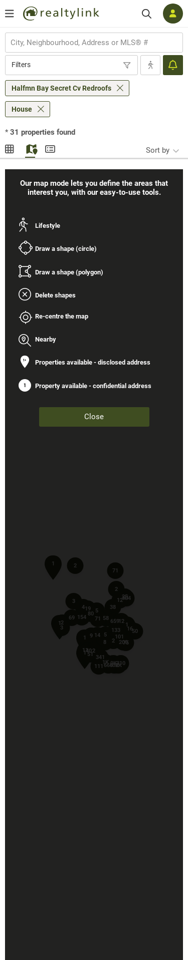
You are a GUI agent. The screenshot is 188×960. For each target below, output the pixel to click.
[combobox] (94, 43)
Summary (50, 148)
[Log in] (173, 14)
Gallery (10, 148)
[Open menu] (9, 14)
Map (30, 148)
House (22, 109)
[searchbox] (88, 42)
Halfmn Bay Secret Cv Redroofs (61, 88)
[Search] (146, 14)
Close (94, 416)
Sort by (157, 150)
